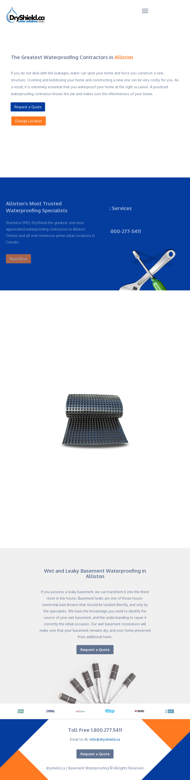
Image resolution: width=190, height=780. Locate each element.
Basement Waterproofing (88, 768)
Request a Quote (27, 107)
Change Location (29, 121)
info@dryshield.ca (105, 739)
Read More (18, 255)
